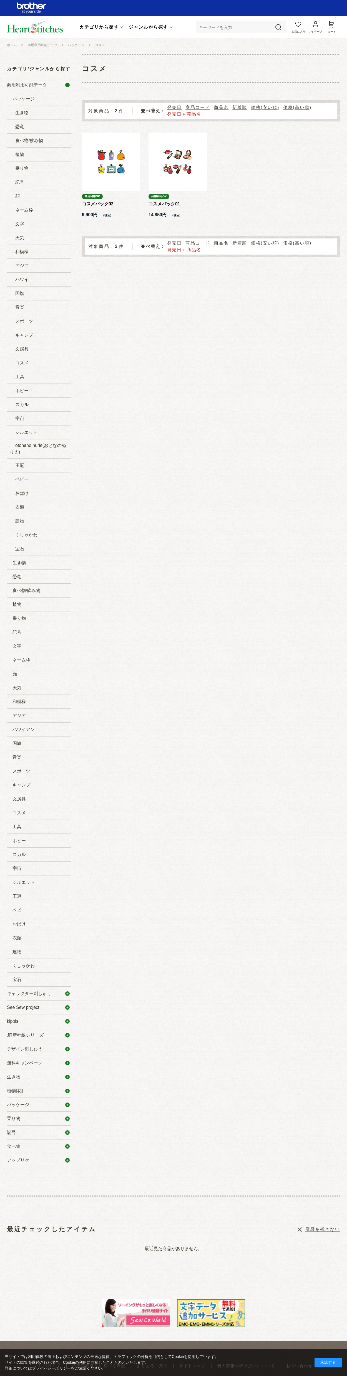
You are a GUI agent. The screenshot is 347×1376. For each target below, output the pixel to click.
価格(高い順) (297, 107)
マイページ (315, 31)
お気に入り (298, 31)
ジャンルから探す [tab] (148, 27)
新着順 (239, 107)
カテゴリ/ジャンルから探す (39, 68)
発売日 (174, 107)
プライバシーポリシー (51, 1368)
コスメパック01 (164, 203)
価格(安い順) (265, 107)
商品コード (197, 107)
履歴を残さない (322, 1229)
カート (332, 31)
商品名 (221, 107)
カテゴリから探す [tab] (99, 27)
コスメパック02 (98, 203)
